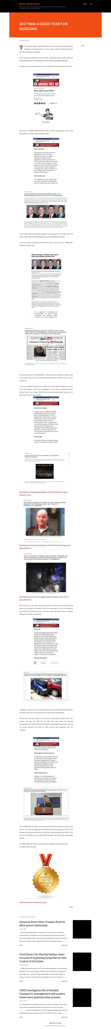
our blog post (36, 829)
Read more (64, 945)
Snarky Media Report (29, 4)
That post (22, 710)
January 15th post (35, 131)
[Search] (85, 4)
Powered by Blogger (55, 1023)
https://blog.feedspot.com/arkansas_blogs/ (32, 902)
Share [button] (82, 45)
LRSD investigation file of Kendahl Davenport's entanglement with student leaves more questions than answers (42, 994)
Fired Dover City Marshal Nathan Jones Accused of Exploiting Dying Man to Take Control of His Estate (42, 958)
